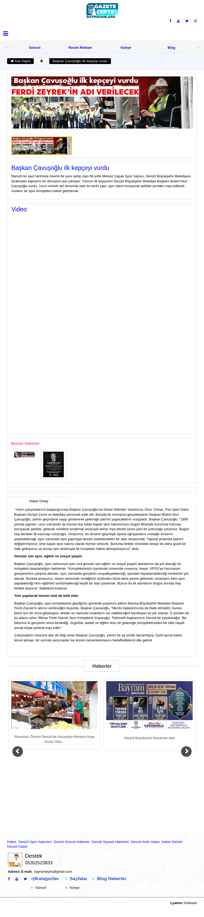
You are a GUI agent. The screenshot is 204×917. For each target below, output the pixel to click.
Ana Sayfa (20, 61)
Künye (126, 48)
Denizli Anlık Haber (145, 842)
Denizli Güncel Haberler (72, 842)
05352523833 (38, 862)
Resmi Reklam (80, 48)
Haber (11, 842)
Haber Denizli (172, 842)
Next (197, 47)
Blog (171, 48)
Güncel (34, 48)
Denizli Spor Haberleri (35, 842)
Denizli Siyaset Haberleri (110, 842)
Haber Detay (38, 501)
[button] (5, 33)
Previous (8, 47)
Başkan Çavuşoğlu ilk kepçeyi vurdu (80, 61)
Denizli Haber (17, 846)
